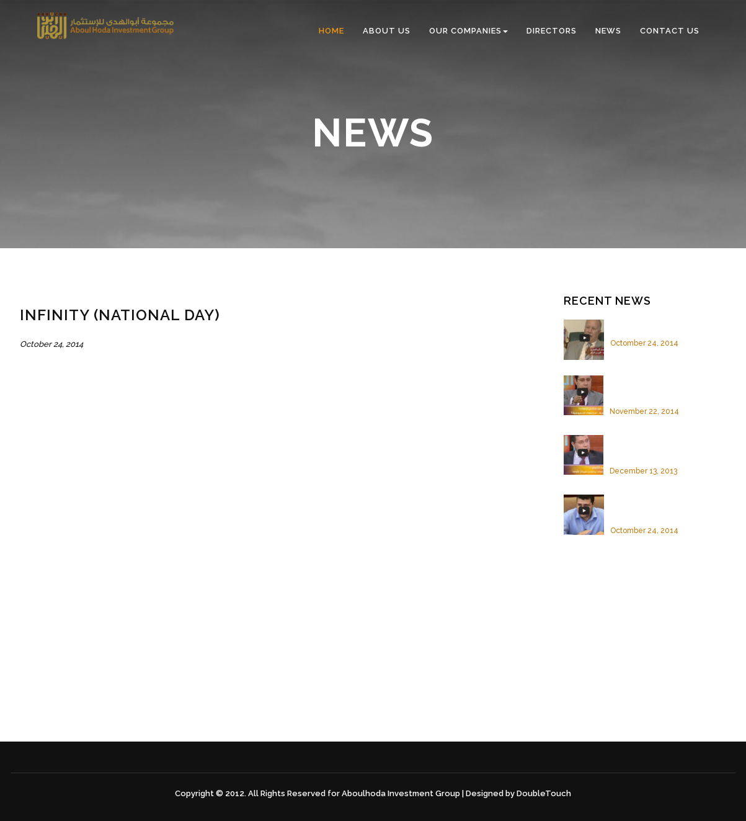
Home (331, 30)
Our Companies (468, 30)
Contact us (669, 30)
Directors (551, 30)
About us (387, 30)
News (608, 30)
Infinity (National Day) (654, 325)
